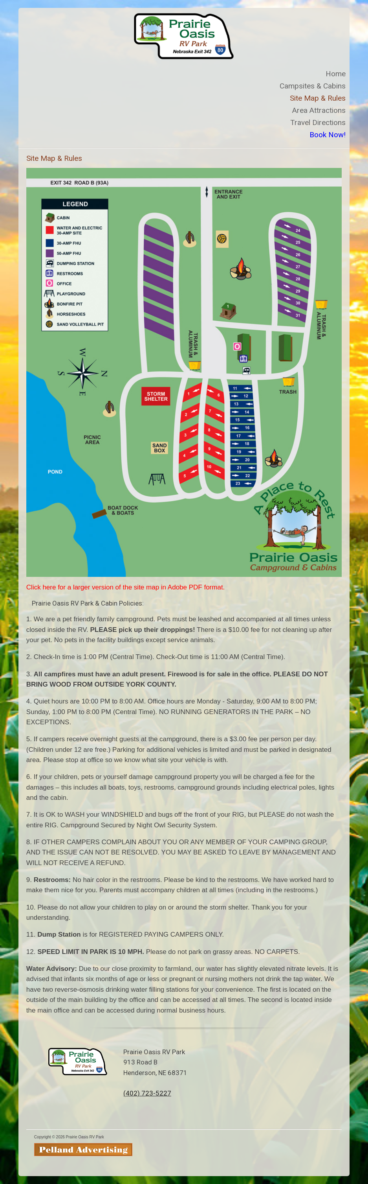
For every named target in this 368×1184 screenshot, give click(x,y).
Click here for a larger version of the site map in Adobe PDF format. (125, 587)
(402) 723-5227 (147, 1093)
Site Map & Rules (318, 98)
